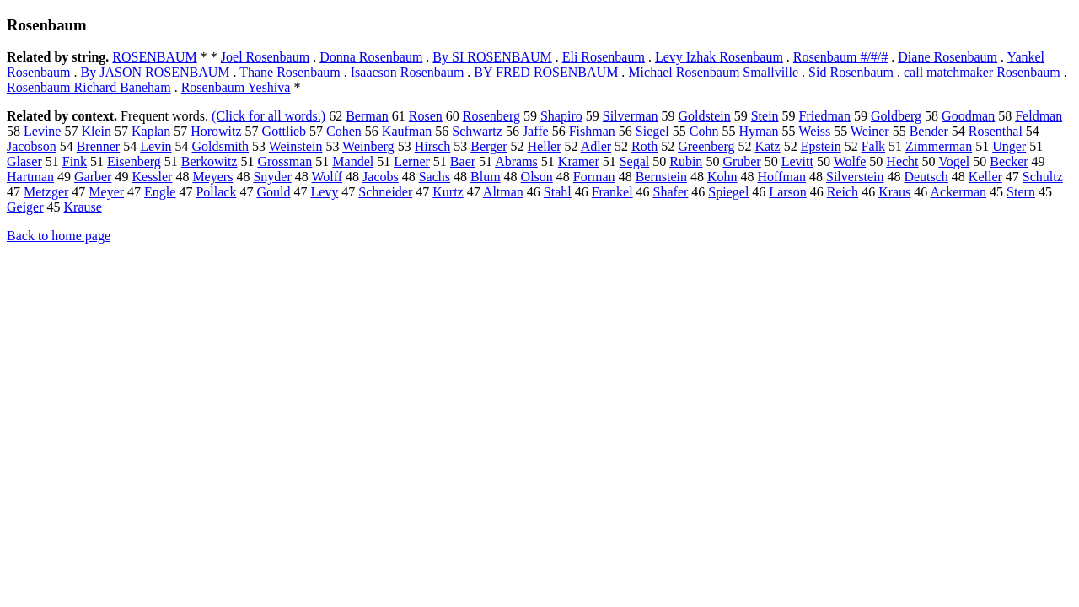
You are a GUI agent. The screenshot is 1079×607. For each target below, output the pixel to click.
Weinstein (296, 146)
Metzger (46, 192)
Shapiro (561, 116)
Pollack (216, 192)
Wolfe (850, 161)
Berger (488, 146)
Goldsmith (221, 146)
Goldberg (896, 116)
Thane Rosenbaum (290, 72)
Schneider (385, 192)
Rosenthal (996, 131)
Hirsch (433, 146)
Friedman (825, 116)
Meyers (212, 176)
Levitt (797, 161)
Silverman (630, 116)
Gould (273, 192)
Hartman (30, 176)
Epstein (821, 146)
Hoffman (782, 176)
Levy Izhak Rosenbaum (719, 57)
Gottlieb (284, 131)
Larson (787, 192)
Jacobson (31, 146)
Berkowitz (209, 161)
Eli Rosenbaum (603, 57)
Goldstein (705, 116)
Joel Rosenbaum (265, 57)
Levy (324, 192)
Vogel (953, 161)
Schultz (1043, 176)
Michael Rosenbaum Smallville (713, 72)
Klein (96, 131)
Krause (83, 207)
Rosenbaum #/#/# (840, 57)
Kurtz (447, 192)
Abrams (516, 161)
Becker (1009, 161)
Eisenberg (134, 161)
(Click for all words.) (268, 116)
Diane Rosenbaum (947, 57)
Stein (765, 116)
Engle (159, 192)
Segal (635, 161)
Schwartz (477, 131)
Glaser (24, 161)
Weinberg (368, 146)
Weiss (814, 131)
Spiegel (728, 192)
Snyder (272, 176)
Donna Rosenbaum (370, 57)
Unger (1009, 146)
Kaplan (151, 131)
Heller (544, 146)
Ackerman (958, 192)
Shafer (671, 192)
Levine (42, 131)
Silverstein (854, 176)
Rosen (426, 116)
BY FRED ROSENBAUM (546, 72)
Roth (644, 146)
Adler (596, 146)
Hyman (758, 131)
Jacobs (380, 176)
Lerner (412, 161)
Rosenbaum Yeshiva (236, 87)
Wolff (326, 176)
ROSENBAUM (154, 57)
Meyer (106, 192)
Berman (367, 116)
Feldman (1038, 116)
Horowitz (216, 131)
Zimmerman (938, 146)
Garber (92, 176)
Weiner (870, 131)
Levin (155, 146)
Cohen (344, 131)
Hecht (902, 161)
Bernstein (661, 176)
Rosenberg (491, 116)
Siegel (652, 131)
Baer (462, 161)
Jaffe (536, 131)
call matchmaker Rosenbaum (982, 72)
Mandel (352, 161)
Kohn (722, 176)
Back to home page (58, 235)
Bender (929, 131)
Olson (537, 176)
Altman (503, 192)
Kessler (152, 176)
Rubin (685, 161)
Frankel (612, 192)
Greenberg (706, 146)
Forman (594, 176)
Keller (985, 176)
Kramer (578, 161)
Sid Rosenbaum (851, 72)
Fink (74, 161)
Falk (873, 146)
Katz (767, 146)
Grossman (284, 161)
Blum (485, 176)
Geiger (25, 207)
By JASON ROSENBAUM (155, 72)
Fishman (592, 131)
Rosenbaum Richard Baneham (89, 87)
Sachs (434, 176)
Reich (842, 192)
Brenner (99, 146)
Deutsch (925, 176)
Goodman (968, 116)
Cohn (704, 131)
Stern (1021, 192)
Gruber (741, 161)
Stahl (558, 192)
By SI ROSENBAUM (491, 57)
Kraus (894, 192)
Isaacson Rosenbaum (407, 72)
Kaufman (407, 131)
